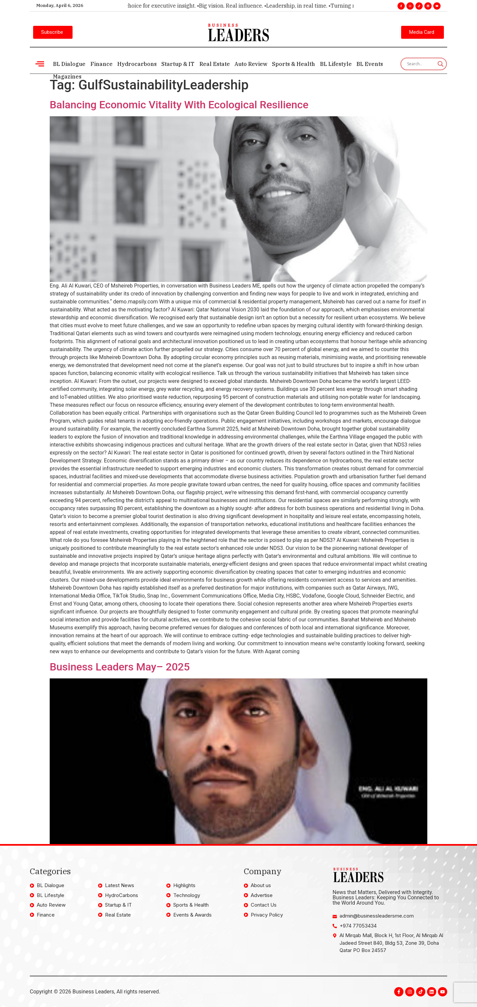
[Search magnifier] (440, 64)
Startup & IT (177, 64)
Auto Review (250, 64)
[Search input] (420, 64)
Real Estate (214, 64)
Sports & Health (292, 64)
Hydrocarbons (136, 64)
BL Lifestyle (335, 64)
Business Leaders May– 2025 (120, 667)
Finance (101, 64)
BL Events (368, 64)
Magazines (67, 76)
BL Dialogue (69, 64)
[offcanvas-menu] (39, 64)
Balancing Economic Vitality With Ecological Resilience (179, 104)
